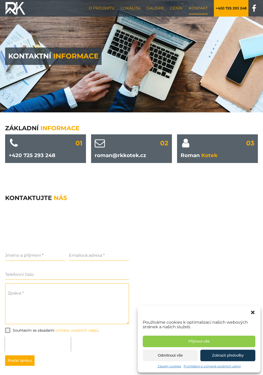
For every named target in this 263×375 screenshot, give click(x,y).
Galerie (155, 8)
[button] (252, 312)
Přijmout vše (199, 341)
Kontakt (198, 8)
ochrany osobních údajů (77, 330)
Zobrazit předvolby (228, 355)
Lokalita (130, 8)
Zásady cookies (169, 366)
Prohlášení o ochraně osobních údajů (212, 366)
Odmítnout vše (170, 355)
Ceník (176, 8)
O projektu (102, 8)
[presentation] (38, 344)
